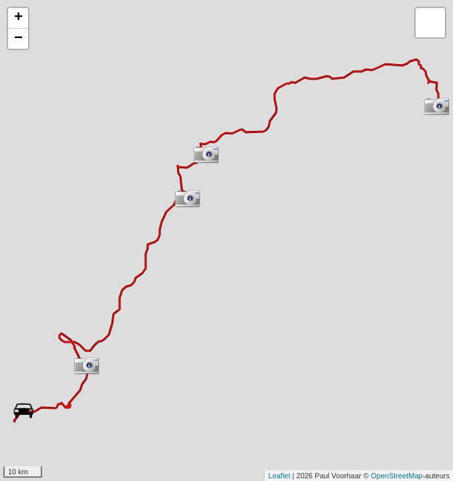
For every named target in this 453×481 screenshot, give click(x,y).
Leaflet (280, 476)
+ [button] (18, 18)
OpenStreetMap (397, 476)
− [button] (18, 39)
